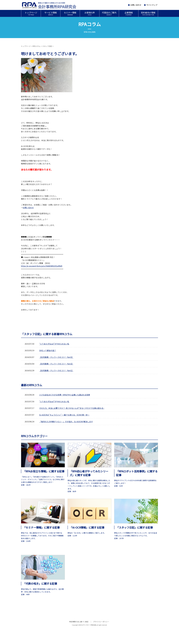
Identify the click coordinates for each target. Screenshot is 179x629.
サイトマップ (151, 5)
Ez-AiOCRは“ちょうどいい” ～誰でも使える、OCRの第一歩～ (64, 414)
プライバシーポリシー (101, 622)
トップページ (26, 46)
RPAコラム (36, 46)
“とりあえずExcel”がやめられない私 (54, 343)
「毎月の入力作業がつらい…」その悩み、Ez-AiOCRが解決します (66, 421)
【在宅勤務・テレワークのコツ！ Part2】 (56, 363)
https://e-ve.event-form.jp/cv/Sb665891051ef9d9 (41, 266)
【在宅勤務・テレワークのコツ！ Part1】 (56, 370)
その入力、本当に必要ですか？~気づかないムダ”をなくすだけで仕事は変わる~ (71, 408)
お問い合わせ (135, 5)
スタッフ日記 (47, 46)
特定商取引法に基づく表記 (79, 622)
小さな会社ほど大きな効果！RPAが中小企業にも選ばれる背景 (64, 394)
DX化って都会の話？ (47, 350)
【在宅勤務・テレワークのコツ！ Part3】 (56, 357)
